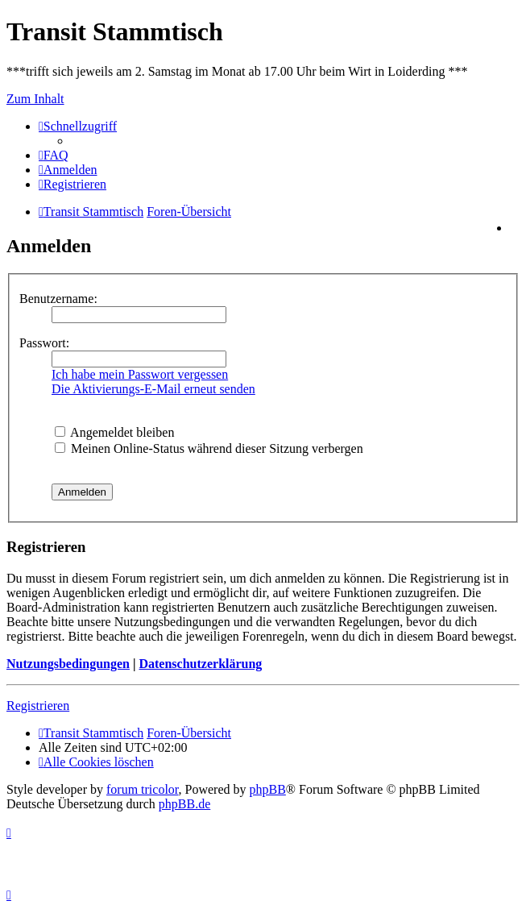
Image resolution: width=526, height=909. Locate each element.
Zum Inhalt (35, 99)
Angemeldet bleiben (114, 432)
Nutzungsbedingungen (68, 663)
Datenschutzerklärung (200, 663)
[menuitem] (53, 155)
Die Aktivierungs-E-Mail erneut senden (153, 389)
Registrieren (37, 705)
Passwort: (44, 343)
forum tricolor (142, 789)
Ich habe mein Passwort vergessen (140, 374)
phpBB (268, 789)
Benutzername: (58, 298)
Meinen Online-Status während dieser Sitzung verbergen (209, 448)
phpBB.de (184, 804)
